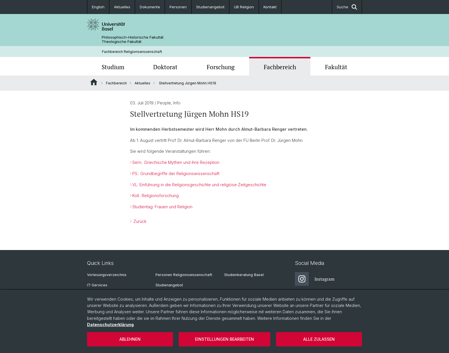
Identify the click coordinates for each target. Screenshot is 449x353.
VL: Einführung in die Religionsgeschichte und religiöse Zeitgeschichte (199, 184)
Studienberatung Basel (244, 275)
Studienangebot (210, 7)
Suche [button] (347, 7)
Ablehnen (130, 339)
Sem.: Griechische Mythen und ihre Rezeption (175, 162)
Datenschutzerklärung (110, 324)
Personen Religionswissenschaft (183, 275)
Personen (178, 7)
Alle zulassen (319, 339)
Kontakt (270, 7)
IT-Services (97, 285)
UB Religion (244, 7)
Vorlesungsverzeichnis (107, 275)
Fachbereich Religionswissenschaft (132, 51)
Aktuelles (122, 7)
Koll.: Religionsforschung (155, 195)
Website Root (93, 82)
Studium (113, 67)
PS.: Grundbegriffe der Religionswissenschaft (175, 173)
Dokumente (150, 7)
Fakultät (336, 67)
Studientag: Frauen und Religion (162, 206)
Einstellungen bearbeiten (224, 339)
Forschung (221, 67)
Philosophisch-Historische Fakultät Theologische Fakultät (133, 39)
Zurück (139, 221)
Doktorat (165, 67)
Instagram (314, 279)
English (98, 7)
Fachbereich (280, 67)
